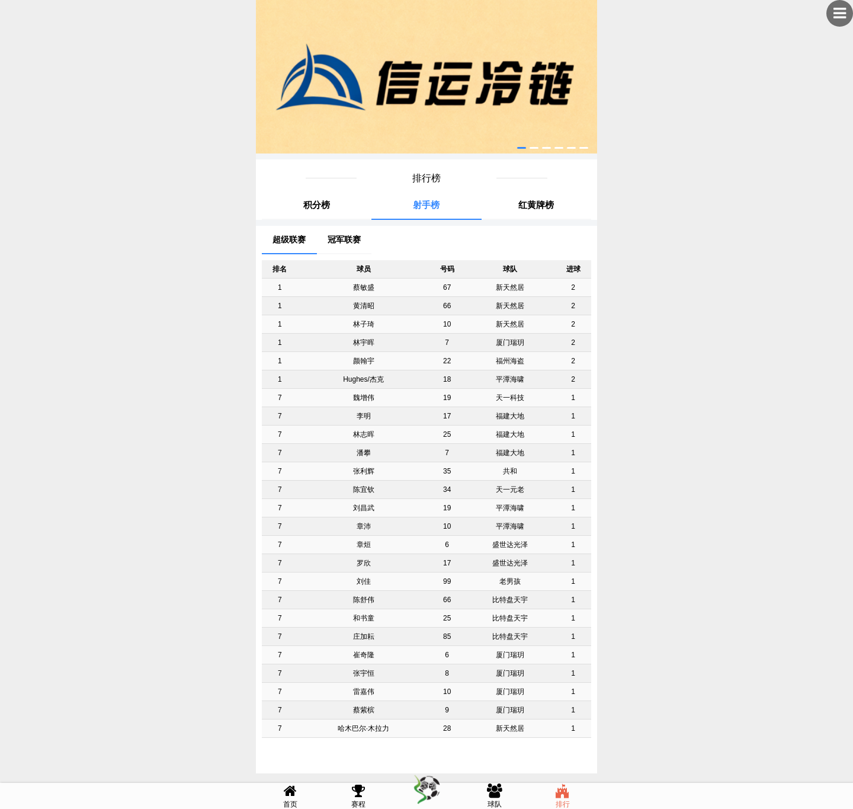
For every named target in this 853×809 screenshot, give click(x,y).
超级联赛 (289, 239)
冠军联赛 (344, 239)
